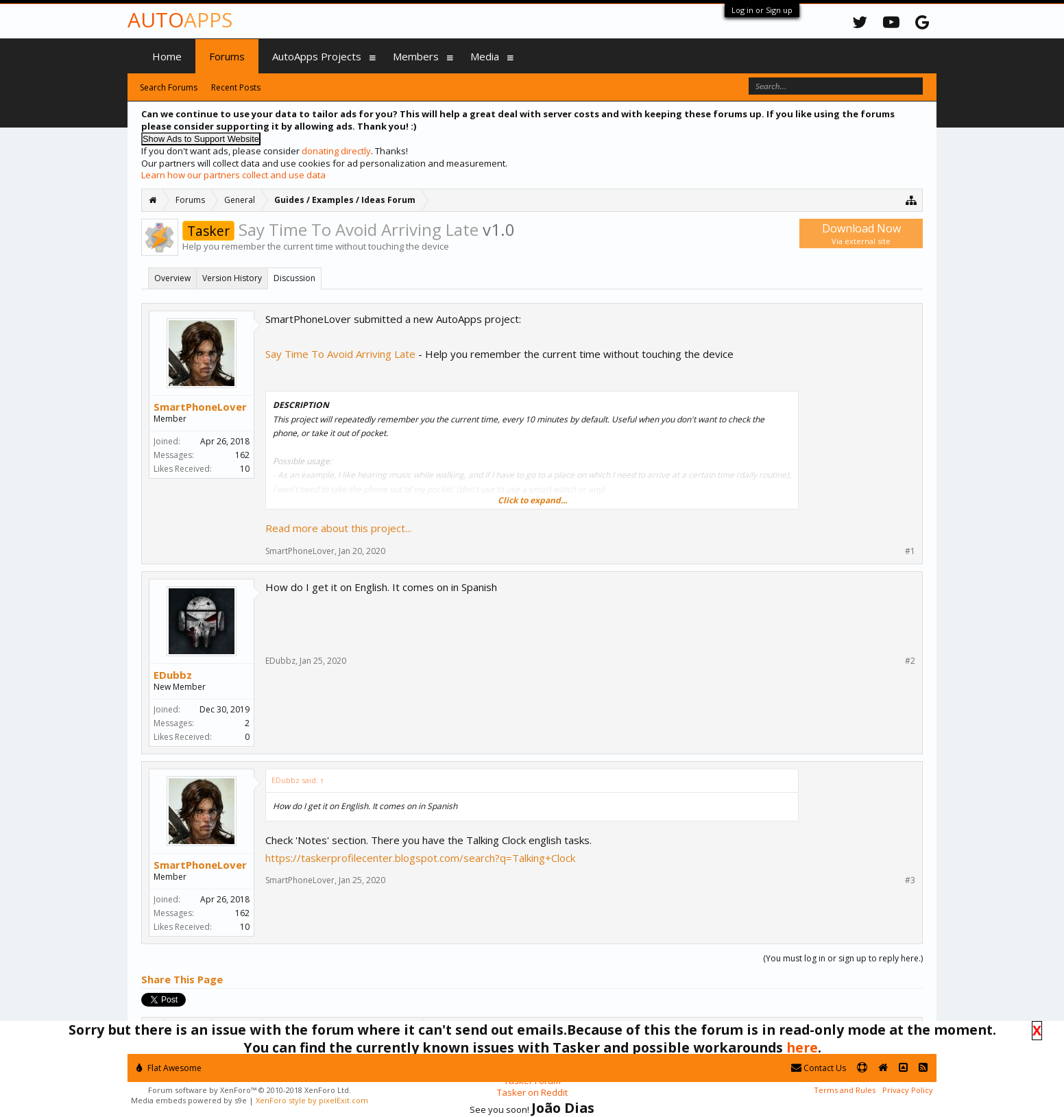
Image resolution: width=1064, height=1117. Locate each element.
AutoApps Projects (316, 56)
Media (484, 56)
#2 (910, 661)
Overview (172, 278)
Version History (232, 278)
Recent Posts (236, 87)
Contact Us (818, 1068)
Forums (227, 56)
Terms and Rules (844, 1090)
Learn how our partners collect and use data (233, 175)
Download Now (861, 233)
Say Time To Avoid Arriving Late (340, 354)
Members (416, 56)
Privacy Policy (907, 1090)
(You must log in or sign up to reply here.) (843, 958)
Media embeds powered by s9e (189, 1100)
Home (167, 56)
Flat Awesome (169, 1068)
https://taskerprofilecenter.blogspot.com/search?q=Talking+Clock (420, 858)
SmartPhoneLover (200, 406)
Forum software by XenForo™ (249, 1090)
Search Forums (168, 87)
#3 (910, 880)
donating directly (336, 151)
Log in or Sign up (762, 10)
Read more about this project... (338, 528)
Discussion (294, 278)
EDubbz (173, 675)
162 (242, 455)
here (802, 1047)
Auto (180, 19)
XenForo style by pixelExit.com (312, 1100)
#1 (910, 551)
